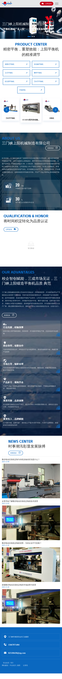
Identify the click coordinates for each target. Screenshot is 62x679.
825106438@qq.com (17, 653)
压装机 (51, 118)
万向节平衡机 (45, 81)
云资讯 (25, 665)
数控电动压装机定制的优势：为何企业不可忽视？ (21, 543)
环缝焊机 (30, 90)
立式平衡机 (16, 73)
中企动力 (13, 665)
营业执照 (6, 663)
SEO (11, 663)
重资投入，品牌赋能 (13, 419)
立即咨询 (47, 4)
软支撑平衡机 (16, 81)
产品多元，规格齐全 (13, 382)
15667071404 (13, 645)
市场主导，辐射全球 (13, 364)
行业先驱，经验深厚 (13, 327)
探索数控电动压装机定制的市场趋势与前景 (19, 585)
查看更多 (52, 148)
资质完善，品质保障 (13, 400)
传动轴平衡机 (45, 64)
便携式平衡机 (16, 64)
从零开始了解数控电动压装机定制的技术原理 (20, 501)
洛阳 (18, 665)
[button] (29, 36)
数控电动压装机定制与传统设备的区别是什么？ (21, 459)
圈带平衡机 (45, 73)
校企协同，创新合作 (13, 345)
